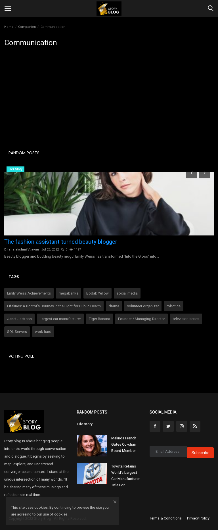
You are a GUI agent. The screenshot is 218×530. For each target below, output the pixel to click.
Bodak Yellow (97, 293)
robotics (174, 306)
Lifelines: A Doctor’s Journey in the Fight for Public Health (54, 306)
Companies (27, 26)
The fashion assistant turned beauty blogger (60, 242)
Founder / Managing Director (141, 319)
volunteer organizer (143, 306)
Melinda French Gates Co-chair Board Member (123, 444)
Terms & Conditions (165, 518)
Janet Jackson (19, 319)
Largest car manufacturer (60, 319)
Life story (85, 424)
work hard (43, 331)
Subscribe (200, 453)
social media (127, 293)
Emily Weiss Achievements (29, 293)
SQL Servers (17, 331)
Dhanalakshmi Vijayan (21, 249)
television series (186, 319)
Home (9, 26)
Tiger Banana (99, 319)
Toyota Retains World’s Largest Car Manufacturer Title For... (125, 476)
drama (114, 306)
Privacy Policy (198, 518)
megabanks (68, 293)
